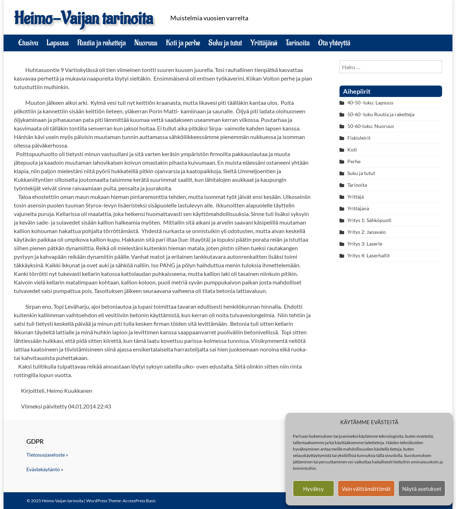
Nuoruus (145, 43)
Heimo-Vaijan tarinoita (83, 19)
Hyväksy (313, 488)
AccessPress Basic (139, 500)
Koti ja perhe (183, 43)
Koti (352, 149)
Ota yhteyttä (334, 43)
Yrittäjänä (263, 43)
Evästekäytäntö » (44, 469)
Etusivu (28, 43)
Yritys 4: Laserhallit (368, 255)
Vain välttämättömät (366, 488)
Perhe (354, 161)
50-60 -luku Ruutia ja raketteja (380, 114)
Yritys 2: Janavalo (366, 232)
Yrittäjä (355, 197)
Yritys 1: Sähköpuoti (369, 220)
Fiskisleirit (358, 138)
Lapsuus (58, 43)
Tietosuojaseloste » (47, 455)
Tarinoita (298, 43)
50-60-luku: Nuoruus (370, 126)
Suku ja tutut (225, 43)
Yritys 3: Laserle (364, 244)
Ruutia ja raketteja (101, 43)
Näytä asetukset (421, 488)
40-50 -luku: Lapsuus (370, 102)
